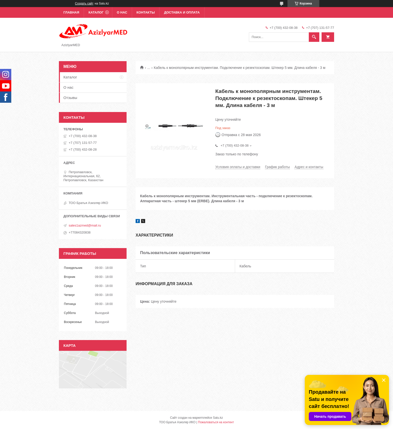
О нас (122, 12)
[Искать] (314, 37)
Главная (71, 12)
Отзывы (70, 97)
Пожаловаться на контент (216, 422)
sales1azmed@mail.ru (85, 225)
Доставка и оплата (182, 12)
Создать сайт (84, 3)
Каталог (96, 12)
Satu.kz (218, 417)
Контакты (146, 12)
